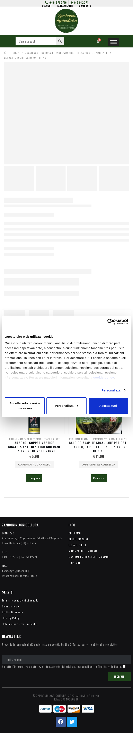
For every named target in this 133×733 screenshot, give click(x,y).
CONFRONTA (85, 5)
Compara (34, 478)
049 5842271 (29, 557)
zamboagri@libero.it (14, 571)
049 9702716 (10, 557)
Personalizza (110, 390)
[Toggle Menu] (113, 42)
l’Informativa (20, 666)
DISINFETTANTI (43, 439)
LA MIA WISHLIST (65, 5)
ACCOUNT (47, 5)
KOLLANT (55, 439)
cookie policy (103, 377)
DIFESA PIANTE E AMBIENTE (22, 439)
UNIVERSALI (74, 439)
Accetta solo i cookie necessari (25, 405)
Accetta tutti (108, 405)
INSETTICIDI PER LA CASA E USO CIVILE (110, 439)
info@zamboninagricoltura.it (19, 576)
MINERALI (85, 439)
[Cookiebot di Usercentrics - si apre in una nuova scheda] (110, 322)
